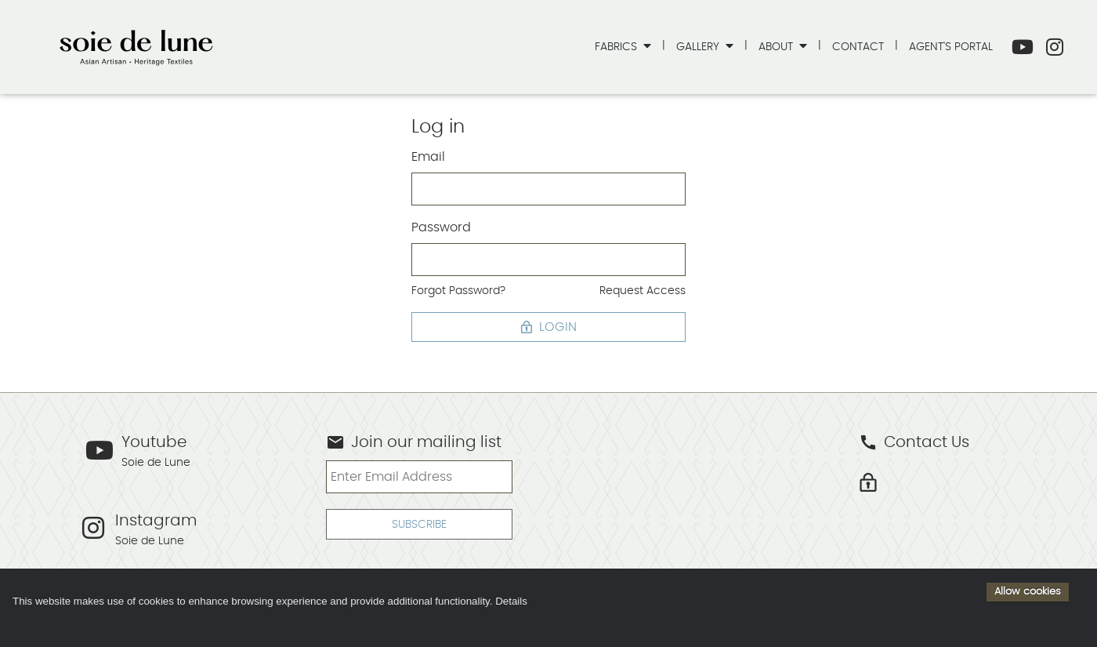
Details (511, 601)
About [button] (777, 47)
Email (428, 157)
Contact (858, 47)
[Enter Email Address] (419, 476)
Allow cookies (1027, 591)
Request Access (642, 290)
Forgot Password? (458, 290)
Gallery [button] (699, 47)
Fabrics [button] (617, 47)
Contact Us (914, 442)
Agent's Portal (951, 47)
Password (441, 227)
